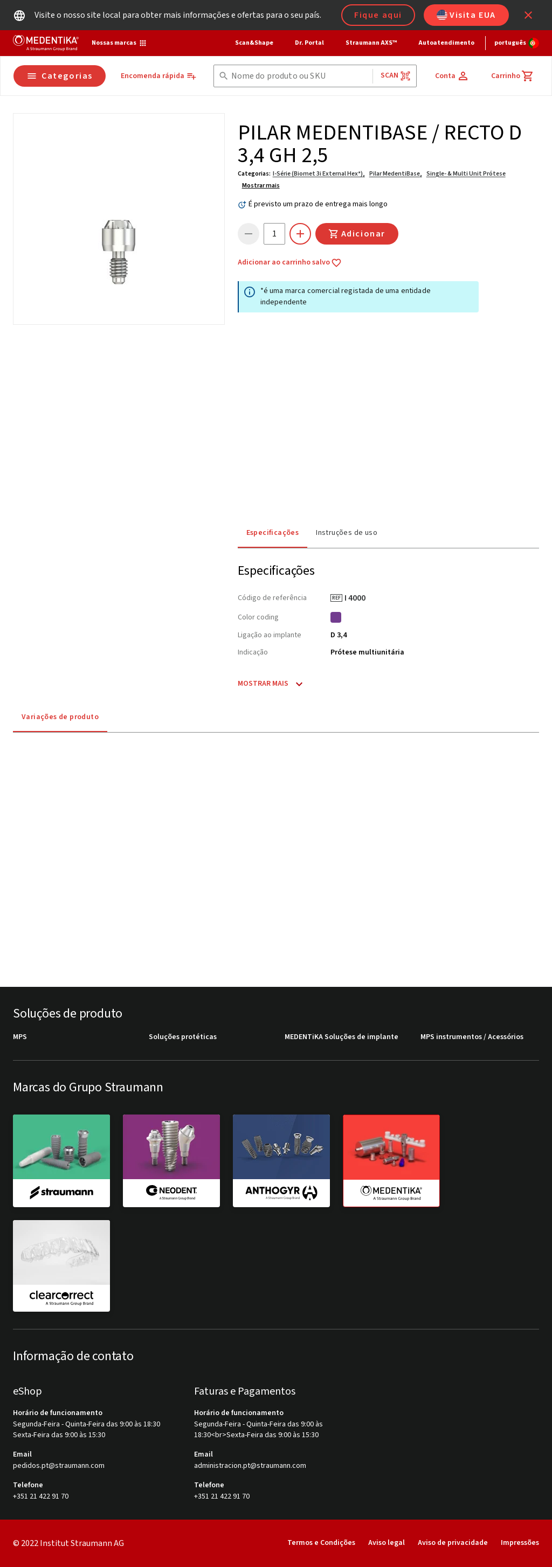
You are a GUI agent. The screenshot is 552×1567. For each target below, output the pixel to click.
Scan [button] (396, 75)
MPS (20, 1037)
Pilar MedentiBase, (395, 173)
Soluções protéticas (183, 1037)
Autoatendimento (446, 42)
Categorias (59, 76)
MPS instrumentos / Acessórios (471, 1037)
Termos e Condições (321, 1542)
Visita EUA (466, 15)
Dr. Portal (309, 42)
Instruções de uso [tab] (346, 532)
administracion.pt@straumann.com (250, 1466)
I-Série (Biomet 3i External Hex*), (319, 173)
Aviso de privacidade (453, 1542)
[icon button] (528, 15)
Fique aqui (378, 15)
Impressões (520, 1542)
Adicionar (356, 234)
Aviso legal (386, 1542)
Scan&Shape (254, 42)
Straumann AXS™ (371, 42)
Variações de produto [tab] (60, 717)
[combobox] (299, 76)
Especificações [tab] (272, 532)
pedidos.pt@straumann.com (59, 1466)
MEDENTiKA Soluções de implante (341, 1037)
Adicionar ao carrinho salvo (290, 262)
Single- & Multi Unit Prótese (466, 173)
